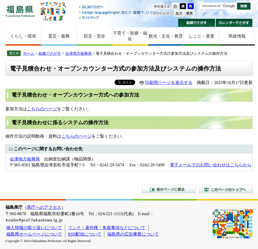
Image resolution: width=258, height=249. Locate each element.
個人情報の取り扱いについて (34, 227)
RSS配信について (84, 234)
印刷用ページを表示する (168, 82)
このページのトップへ (226, 189)
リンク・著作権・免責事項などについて (106, 227)
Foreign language (119, 12)
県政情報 (237, 36)
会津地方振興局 (78, 53)
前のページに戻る (169, 189)
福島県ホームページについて (34, 234)
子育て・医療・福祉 (130, 36)
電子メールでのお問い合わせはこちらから (211, 165)
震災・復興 (59, 36)
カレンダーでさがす (234, 23)
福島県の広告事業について (133, 234)
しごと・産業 (201, 36)
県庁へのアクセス (44, 207)
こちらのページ (42, 109)
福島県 (20, 11)
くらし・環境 (23, 36)
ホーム (28, 53)
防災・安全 (94, 36)
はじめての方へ (119, 7)
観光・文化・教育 (166, 36)
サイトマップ (119, 17)
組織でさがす (196, 23)
